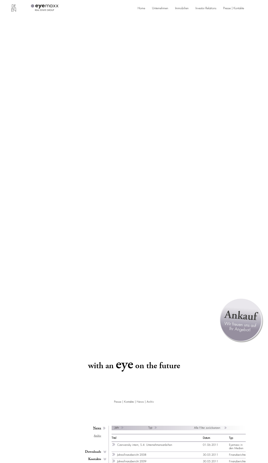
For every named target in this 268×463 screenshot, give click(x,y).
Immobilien (182, 8)
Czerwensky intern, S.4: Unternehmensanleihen (144, 445)
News (140, 402)
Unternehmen (160, 8)
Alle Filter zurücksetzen (207, 428)
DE (14, 6)
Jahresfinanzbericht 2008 (131, 455)
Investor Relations (206, 8)
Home (141, 8)
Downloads (93, 452)
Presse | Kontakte (233, 8)
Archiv (150, 402)
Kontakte (94, 459)
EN (13, 10)
